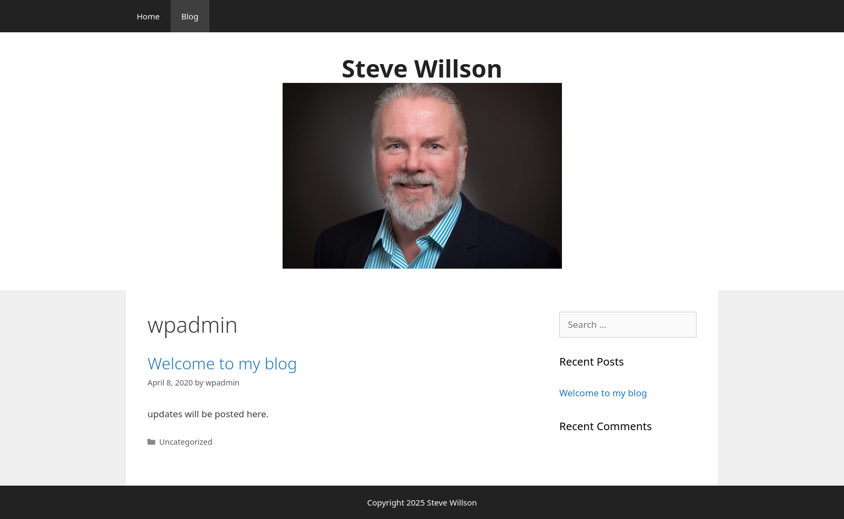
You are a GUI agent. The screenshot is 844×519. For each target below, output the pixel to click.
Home (148, 16)
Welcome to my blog (222, 363)
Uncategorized (186, 442)
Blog (190, 16)
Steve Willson (422, 68)
